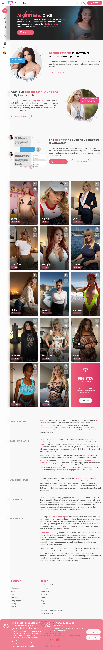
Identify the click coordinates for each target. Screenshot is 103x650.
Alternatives (45, 607)
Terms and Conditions (27, 647)
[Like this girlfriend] (35, 189)
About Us (44, 594)
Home (19, 12)
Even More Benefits (20, 116)
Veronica (78, 310)
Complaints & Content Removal (52, 610)
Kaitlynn (46, 264)
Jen (75, 219)
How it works (45, 591)
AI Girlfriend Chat (47, 585)
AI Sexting (44, 588)
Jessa (45, 310)
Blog (42, 601)
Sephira (15, 355)
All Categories (16, 588)
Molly (14, 310)
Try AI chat (26, 32)
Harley (46, 401)
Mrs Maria (47, 355)
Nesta (76, 355)
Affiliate (14, 607)
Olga (13, 401)
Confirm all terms (93, 637)
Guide (43, 604)
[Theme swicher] (84, 3)
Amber (77, 264)
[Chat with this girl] (35, 184)
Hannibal (16, 264)
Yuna (14, 219)
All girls (13, 591)
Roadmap (44, 597)
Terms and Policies (47, 613)
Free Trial (85, 400)
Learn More (57, 72)
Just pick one (80, 161)
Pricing (13, 604)
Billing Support (16, 601)
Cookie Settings (93, 632)
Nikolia (46, 219)
